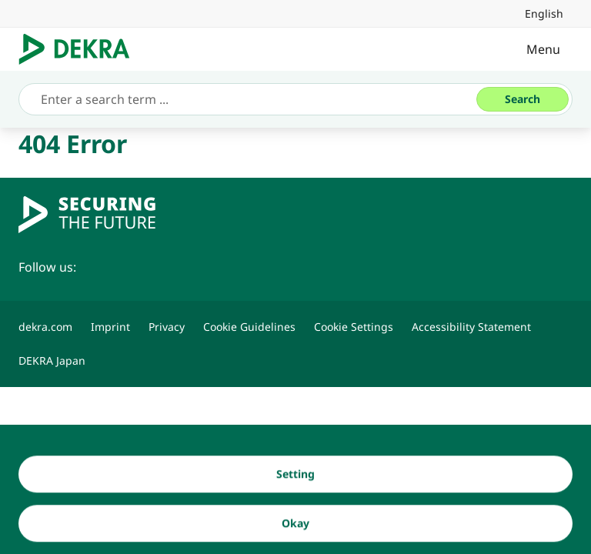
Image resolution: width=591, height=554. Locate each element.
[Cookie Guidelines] (249, 327)
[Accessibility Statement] (471, 327)
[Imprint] (110, 327)
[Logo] (80, 49)
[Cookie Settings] (353, 327)
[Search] (522, 99)
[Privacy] (167, 327)
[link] (544, 13)
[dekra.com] (45, 327)
